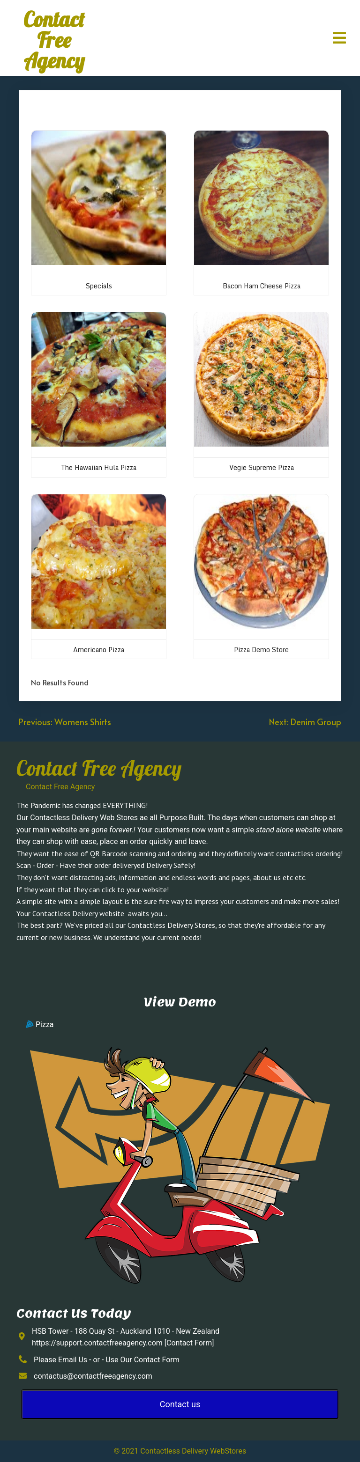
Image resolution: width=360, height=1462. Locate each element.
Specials (99, 285)
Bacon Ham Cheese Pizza (261, 285)
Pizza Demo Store (261, 649)
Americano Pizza (98, 649)
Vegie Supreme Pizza (261, 467)
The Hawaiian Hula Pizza (98, 467)
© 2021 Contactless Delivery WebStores (180, 1451)
